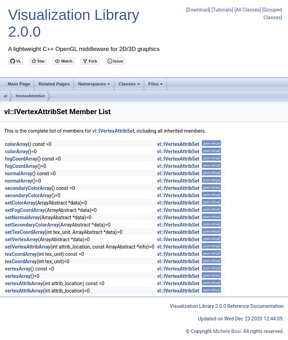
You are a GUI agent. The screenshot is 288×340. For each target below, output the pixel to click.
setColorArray (20, 203)
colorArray (16, 144)
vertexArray (17, 269)
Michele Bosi (227, 331)
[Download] (198, 10)
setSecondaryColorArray (32, 225)
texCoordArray (21, 254)
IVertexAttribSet (30, 96)
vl (5, 96)
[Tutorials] (222, 10)
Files (156, 85)
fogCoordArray (21, 159)
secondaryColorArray (28, 188)
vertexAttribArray (24, 283)
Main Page (19, 84)
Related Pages (54, 84)
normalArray (18, 173)
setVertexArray (21, 239)
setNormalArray (22, 217)
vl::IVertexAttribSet (113, 131)
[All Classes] (247, 10)
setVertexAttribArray (27, 247)
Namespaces (94, 85)
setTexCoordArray (25, 232)
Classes (130, 85)
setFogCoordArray (25, 210)
